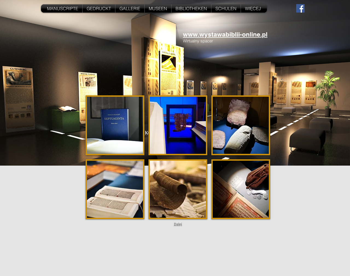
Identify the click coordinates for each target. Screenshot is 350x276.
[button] (115, 125)
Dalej (178, 224)
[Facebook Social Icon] (300, 8)
